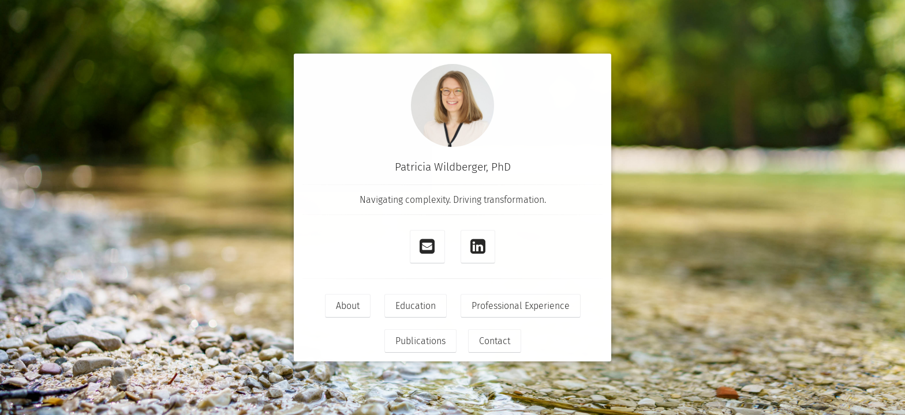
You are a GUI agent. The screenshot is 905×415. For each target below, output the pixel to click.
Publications (420, 340)
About (348, 305)
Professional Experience (521, 305)
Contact (494, 340)
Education (415, 305)
